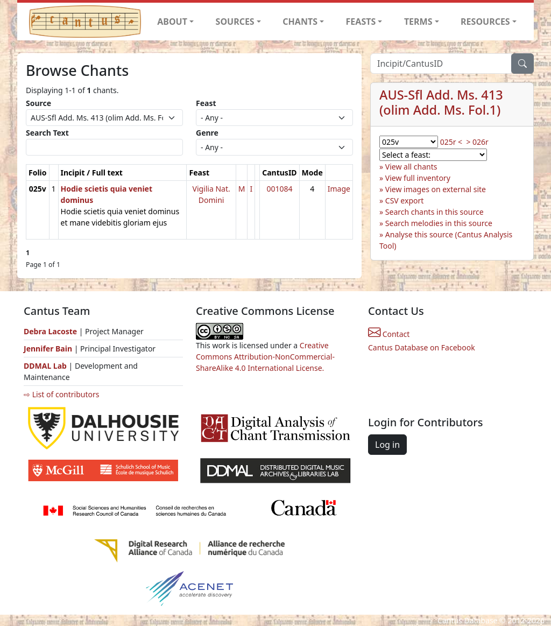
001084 (279, 189)
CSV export (404, 200)
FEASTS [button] (361, 21)
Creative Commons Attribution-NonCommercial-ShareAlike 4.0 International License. (265, 356)
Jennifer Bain (49, 348)
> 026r (477, 142)
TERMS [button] (418, 21)
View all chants (411, 166)
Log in (387, 445)
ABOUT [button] (172, 21)
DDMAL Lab (45, 366)
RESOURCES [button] (485, 21)
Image (339, 189)
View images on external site (435, 189)
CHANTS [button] (299, 21)
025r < (451, 142)
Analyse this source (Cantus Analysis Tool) (445, 240)
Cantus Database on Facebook (421, 347)
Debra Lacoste (50, 331)
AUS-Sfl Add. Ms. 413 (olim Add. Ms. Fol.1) (441, 102)
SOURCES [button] (235, 21)
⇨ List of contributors (61, 394)
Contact (388, 334)
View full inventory (417, 178)
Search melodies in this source (438, 223)
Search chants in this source (434, 212)
